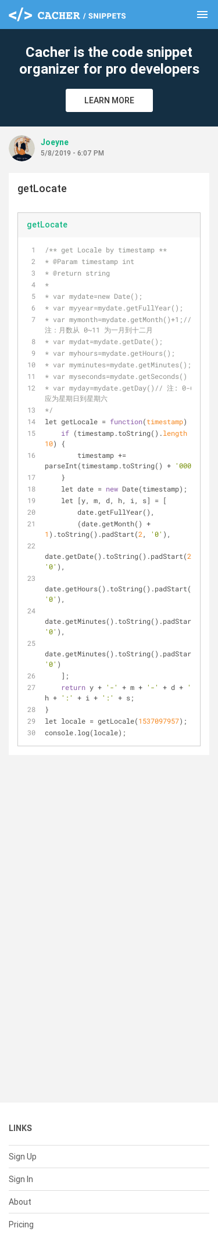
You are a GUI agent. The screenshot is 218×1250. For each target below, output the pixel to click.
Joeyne (55, 142)
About (20, 1202)
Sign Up (23, 1156)
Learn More (109, 100)
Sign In (21, 1179)
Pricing (21, 1224)
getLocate (47, 224)
